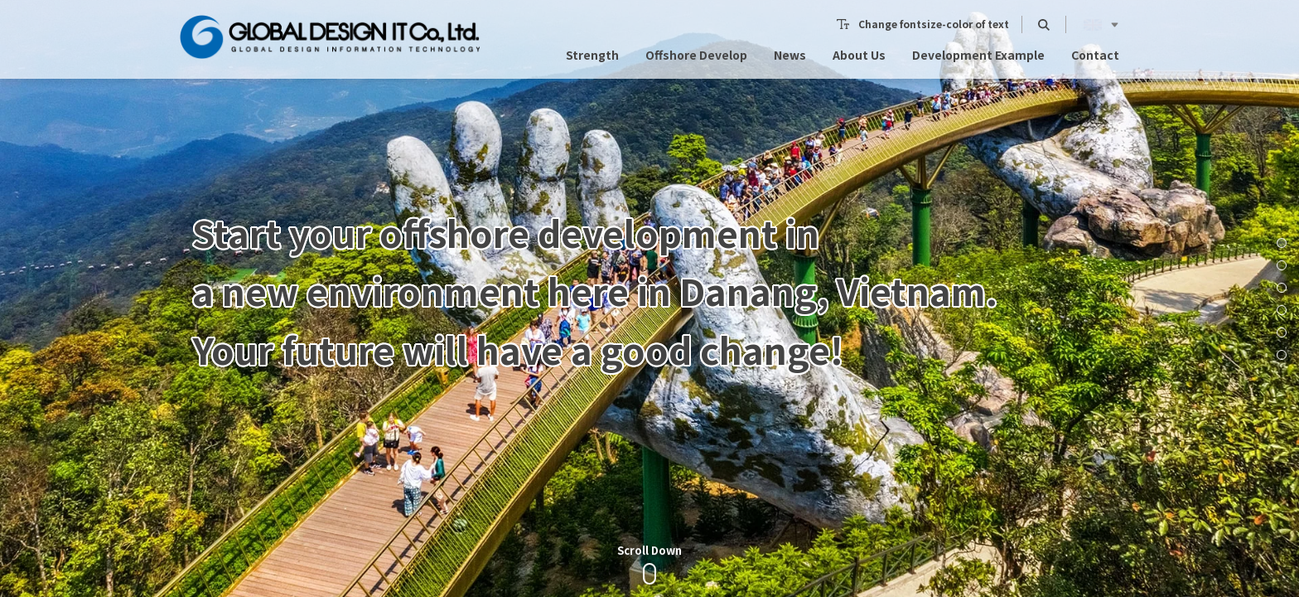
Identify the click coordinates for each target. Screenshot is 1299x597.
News (790, 34)
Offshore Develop (696, 34)
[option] (649, 298)
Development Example (978, 34)
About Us (859, 34)
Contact (1095, 34)
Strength (592, 34)
